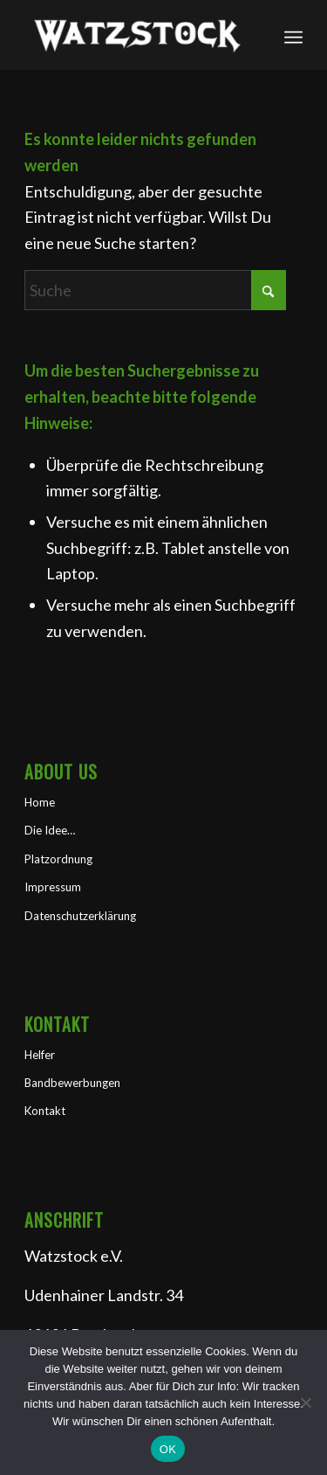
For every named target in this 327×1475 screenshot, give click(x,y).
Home (39, 802)
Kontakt (44, 1111)
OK (168, 1449)
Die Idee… (49, 830)
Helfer (39, 1055)
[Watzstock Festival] (135, 35)
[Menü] (293, 35)
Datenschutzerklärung (80, 916)
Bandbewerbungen (72, 1083)
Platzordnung (58, 859)
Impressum (52, 887)
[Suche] (155, 290)
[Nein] (305, 1402)
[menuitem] (293, 35)
